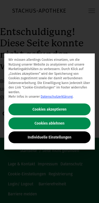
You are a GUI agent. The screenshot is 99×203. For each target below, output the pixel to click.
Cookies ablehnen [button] (49, 123)
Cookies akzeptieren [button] (49, 109)
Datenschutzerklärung (57, 96)
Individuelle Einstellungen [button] (50, 137)
